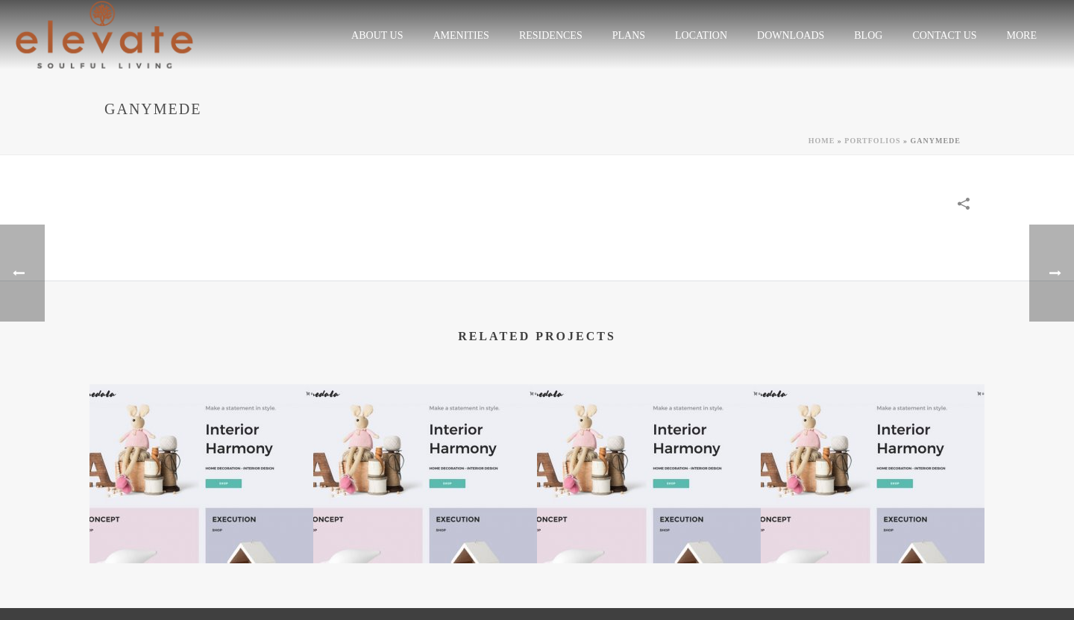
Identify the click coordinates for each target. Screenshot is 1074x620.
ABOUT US (377, 35)
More (1022, 35)
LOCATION (701, 35)
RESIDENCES (550, 35)
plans (628, 35)
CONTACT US (944, 35)
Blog (868, 35)
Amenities (461, 35)
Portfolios (872, 141)
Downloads (790, 35)
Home (821, 141)
